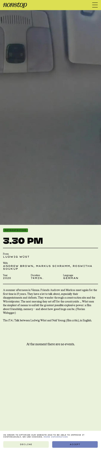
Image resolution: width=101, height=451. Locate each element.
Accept (75, 444)
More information (56, 437)
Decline (26, 444)
